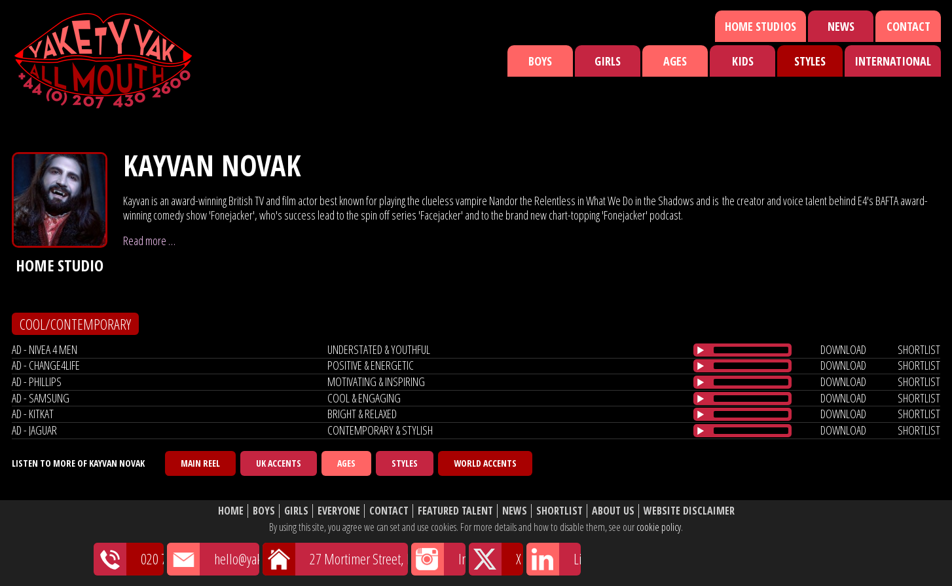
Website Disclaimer (689, 511)
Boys (540, 61)
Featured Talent (455, 511)
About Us (613, 511)
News (841, 26)
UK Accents (278, 463)
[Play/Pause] (700, 350)
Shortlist (559, 511)
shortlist (919, 349)
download (843, 349)
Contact (908, 26)
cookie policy (658, 527)
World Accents (485, 463)
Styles (810, 61)
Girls (608, 61)
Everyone (339, 511)
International (892, 61)
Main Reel (200, 463)
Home (231, 511)
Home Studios (760, 26)
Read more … (149, 240)
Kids (743, 61)
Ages (675, 61)
